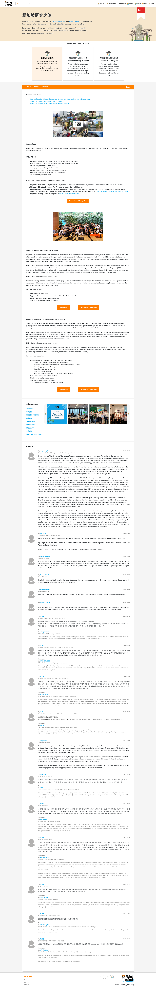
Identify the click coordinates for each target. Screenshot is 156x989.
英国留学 (29, 431)
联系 (25, 979)
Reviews (45, 87)
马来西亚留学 (30, 421)
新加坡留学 (30, 408)
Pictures (36, 87)
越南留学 (29, 418)
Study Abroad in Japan (34, 434)
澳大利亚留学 (30, 425)
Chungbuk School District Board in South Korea (112, 191)
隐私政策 (26, 984)
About (28, 87)
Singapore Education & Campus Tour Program (46, 101)
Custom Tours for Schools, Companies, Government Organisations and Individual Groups (60, 99)
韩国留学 (29, 412)
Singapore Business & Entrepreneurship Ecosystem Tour (49, 103)
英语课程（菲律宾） (33, 415)
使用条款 (26, 982)
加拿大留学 (30, 428)
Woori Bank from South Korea (69, 194)
